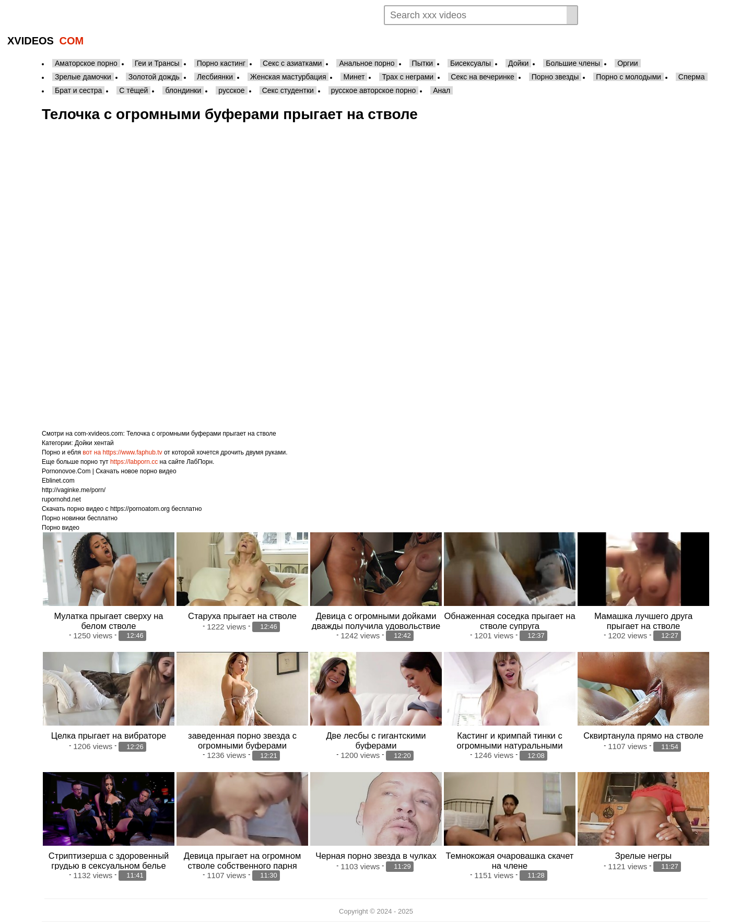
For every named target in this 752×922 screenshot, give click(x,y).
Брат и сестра (78, 90)
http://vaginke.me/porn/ (73, 490)
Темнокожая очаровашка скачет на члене (510, 860)
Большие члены (573, 63)
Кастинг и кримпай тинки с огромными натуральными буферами (510, 745)
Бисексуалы (470, 63)
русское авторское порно (373, 90)
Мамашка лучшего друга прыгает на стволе (643, 621)
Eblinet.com (58, 480)
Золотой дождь (154, 77)
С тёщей (133, 90)
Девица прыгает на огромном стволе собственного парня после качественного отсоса (242, 865)
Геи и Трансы (157, 63)
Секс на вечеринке (482, 77)
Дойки (518, 63)
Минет (354, 77)
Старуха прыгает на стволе (242, 616)
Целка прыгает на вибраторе (109, 735)
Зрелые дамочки (83, 77)
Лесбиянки (215, 77)
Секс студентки (288, 90)
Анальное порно (366, 63)
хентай (104, 443)
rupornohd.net (61, 499)
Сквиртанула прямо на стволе (643, 735)
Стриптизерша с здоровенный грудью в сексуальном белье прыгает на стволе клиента (109, 865)
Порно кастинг (221, 63)
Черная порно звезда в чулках (375, 855)
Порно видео (60, 527)
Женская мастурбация (288, 77)
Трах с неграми (407, 77)
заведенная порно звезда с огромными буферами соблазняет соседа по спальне (242, 745)
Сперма (691, 77)
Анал (441, 90)
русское (231, 90)
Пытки (422, 63)
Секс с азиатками (292, 63)
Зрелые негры (643, 855)
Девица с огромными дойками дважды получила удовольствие (376, 621)
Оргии (627, 63)
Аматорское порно (86, 63)
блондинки (183, 90)
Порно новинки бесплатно (80, 518)
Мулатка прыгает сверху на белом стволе (108, 621)
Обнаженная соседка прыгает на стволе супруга (509, 621)
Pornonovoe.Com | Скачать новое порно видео (109, 471)
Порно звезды (555, 77)
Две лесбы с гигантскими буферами (376, 740)
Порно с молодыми (628, 77)
